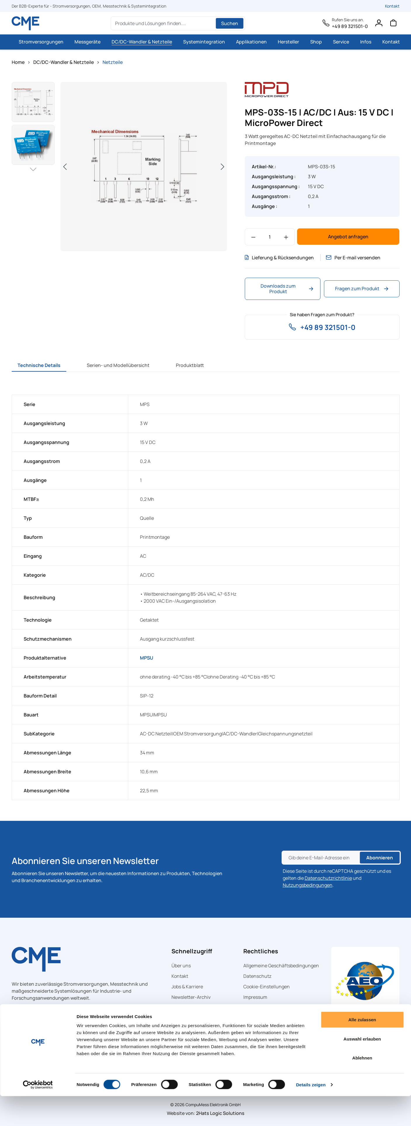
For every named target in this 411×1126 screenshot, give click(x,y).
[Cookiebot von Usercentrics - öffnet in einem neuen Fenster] (37, 1114)
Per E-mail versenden (355, 257)
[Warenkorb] (393, 24)
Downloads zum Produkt (287, 289)
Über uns (181, 965)
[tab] (39, 365)
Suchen (229, 23)
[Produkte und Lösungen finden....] (164, 23)
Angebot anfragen (348, 236)
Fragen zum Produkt (361, 288)
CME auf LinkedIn (189, 1007)
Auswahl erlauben (362, 1068)
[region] (119, 166)
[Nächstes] (222, 166)
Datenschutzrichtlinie (328, 878)
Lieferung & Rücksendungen (279, 257)
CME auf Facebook (191, 1018)
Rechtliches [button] (260, 951)
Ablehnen (362, 1087)
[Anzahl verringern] (253, 237)
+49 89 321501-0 (350, 26)
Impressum (255, 997)
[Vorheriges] (64, 166)
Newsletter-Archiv (191, 997)
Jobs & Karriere (187, 986)
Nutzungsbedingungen (307, 885)
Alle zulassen (362, 1049)
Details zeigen (310, 1114)
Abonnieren (379, 857)
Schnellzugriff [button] (191, 951)
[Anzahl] (269, 237)
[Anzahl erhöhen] (286, 237)
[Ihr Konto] (378, 24)
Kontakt (392, 6)
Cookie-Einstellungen (266, 986)
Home (18, 62)
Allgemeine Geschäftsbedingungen (281, 965)
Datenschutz (257, 976)
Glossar (251, 1007)
